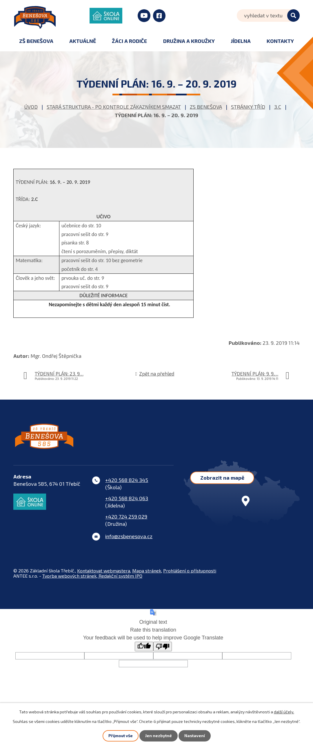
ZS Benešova (206, 107)
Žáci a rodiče (129, 41)
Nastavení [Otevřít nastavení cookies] (194, 735)
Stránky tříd (248, 107)
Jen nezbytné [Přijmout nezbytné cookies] (158, 735)
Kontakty (280, 41)
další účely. (284, 711)
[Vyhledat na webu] (268, 15)
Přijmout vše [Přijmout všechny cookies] (120, 735)
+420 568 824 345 (126, 484)
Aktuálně (82, 41)
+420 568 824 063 (126, 502)
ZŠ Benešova (36, 41)
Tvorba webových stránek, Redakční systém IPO (92, 579)
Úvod (31, 107)
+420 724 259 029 (126, 520)
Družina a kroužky (189, 41)
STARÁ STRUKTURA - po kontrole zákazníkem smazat (114, 107)
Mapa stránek (146, 574)
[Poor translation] (162, 650)
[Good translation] (144, 650)
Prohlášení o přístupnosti (189, 574)
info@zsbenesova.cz (128, 540)
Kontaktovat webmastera (103, 574)
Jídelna (241, 41)
